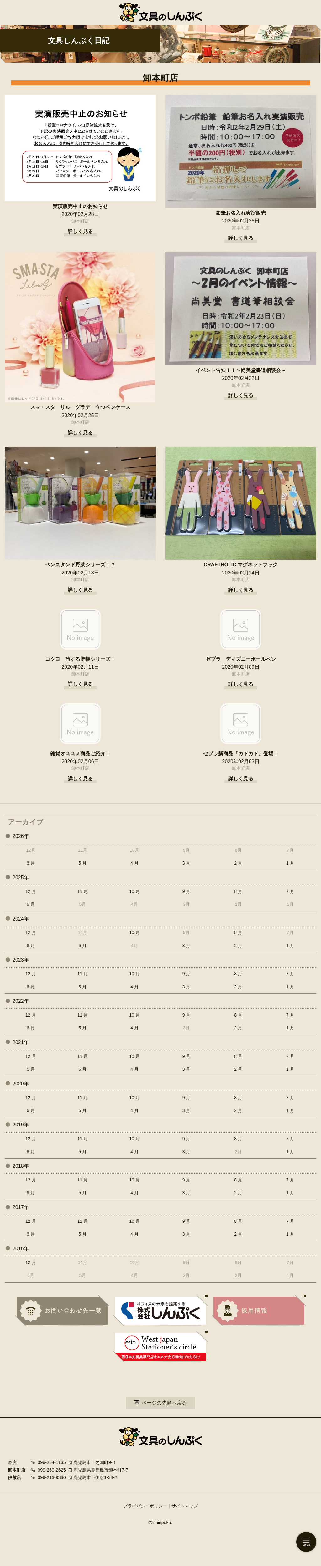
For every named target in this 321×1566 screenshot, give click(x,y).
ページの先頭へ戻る (164, 1402)
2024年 (21, 918)
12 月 (30, 891)
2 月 (238, 862)
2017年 (21, 1207)
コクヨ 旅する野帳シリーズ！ (80, 659)
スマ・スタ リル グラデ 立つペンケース (80, 407)
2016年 (21, 1248)
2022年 (21, 1001)
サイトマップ (184, 1505)
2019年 (21, 1124)
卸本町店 (80, 221)
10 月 (134, 891)
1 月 (290, 862)
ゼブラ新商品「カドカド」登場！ (240, 753)
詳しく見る (80, 231)
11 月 (82, 891)
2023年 (21, 959)
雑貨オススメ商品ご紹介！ (80, 753)
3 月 (186, 862)
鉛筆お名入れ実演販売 (241, 213)
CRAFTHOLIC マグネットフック (241, 564)
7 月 (290, 891)
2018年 (21, 1166)
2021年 (21, 1042)
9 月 (186, 891)
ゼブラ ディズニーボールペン (241, 659)
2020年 (21, 1083)
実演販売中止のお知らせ (80, 206)
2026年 (21, 836)
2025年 (21, 877)
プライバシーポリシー (145, 1505)
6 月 (31, 862)
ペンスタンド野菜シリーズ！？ (80, 564)
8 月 (238, 891)
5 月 (83, 862)
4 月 (134, 862)
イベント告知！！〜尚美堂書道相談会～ (241, 370)
